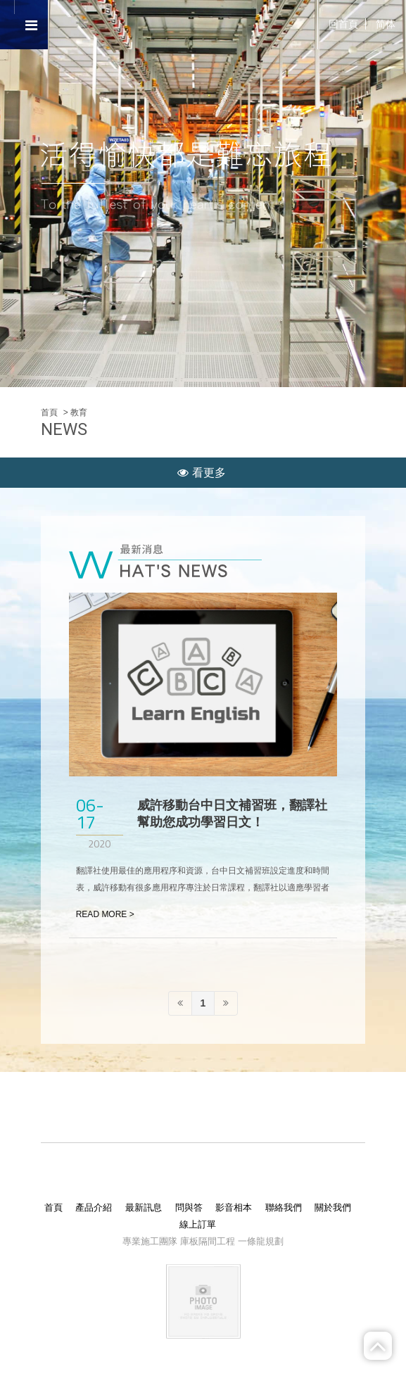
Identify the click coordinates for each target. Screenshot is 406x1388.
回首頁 (343, 24)
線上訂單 (197, 1224)
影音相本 (233, 1207)
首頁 (49, 412)
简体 (385, 24)
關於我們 (333, 1207)
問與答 (189, 1207)
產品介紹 (93, 1207)
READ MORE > (105, 914)
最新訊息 (143, 1207)
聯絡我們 (283, 1207)
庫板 (189, 1241)
